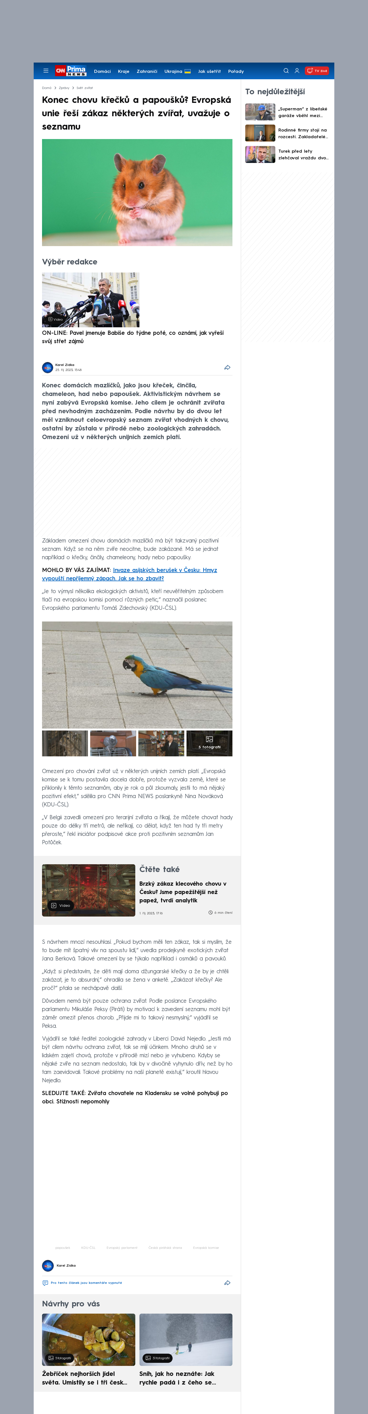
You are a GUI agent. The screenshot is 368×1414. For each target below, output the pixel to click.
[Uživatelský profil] (297, 70)
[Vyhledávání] (286, 70)
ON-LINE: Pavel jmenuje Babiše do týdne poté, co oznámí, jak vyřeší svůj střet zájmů (133, 338)
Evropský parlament (122, 1248)
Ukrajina (173, 72)
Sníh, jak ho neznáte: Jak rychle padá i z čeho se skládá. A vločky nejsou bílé (181, 1379)
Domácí (102, 72)
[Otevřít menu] (46, 70)
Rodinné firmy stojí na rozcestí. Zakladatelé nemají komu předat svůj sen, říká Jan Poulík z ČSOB (304, 134)
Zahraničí (147, 72)
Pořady (236, 72)
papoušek (62, 1248)
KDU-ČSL (88, 1248)
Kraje (123, 72)
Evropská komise (206, 1248)
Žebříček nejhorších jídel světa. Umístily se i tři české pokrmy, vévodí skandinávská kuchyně (85, 1379)
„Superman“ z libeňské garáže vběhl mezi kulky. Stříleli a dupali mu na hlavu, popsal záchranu (302, 113)
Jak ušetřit (209, 72)
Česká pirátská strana (165, 1248)
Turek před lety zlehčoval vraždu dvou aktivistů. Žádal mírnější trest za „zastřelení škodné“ (303, 155)
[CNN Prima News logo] (71, 70)
